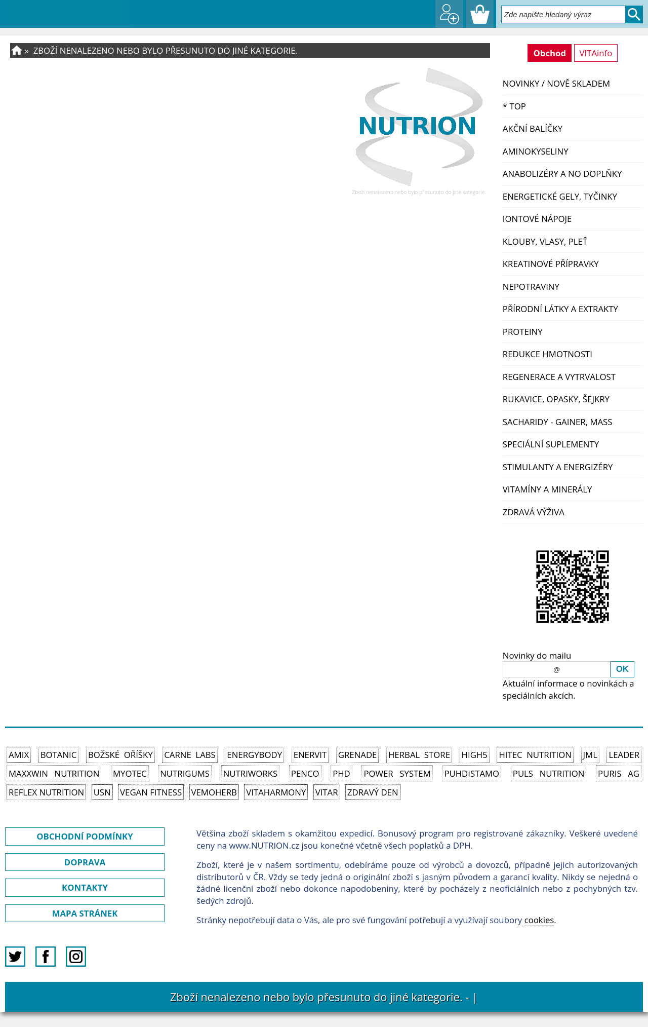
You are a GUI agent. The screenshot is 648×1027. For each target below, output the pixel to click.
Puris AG (618, 773)
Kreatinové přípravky (551, 264)
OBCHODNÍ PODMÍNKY (84, 836)
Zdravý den (372, 792)
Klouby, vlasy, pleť (545, 241)
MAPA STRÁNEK (85, 913)
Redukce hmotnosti (547, 354)
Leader (624, 754)
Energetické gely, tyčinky (560, 196)
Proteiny (523, 331)
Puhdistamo (471, 773)
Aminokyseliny (536, 151)
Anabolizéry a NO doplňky (562, 173)
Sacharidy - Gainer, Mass (558, 422)
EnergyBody (254, 754)
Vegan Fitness (151, 792)
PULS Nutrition (549, 773)
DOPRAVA (84, 862)
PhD (341, 773)
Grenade (357, 754)
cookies (539, 920)
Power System (396, 773)
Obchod (549, 53)
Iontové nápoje (537, 218)
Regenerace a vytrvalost (559, 377)
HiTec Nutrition (535, 754)
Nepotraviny (531, 286)
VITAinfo (596, 53)
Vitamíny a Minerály (547, 489)
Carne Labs (189, 754)
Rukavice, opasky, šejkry (556, 399)
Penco (305, 773)
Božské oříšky (120, 754)
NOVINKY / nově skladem (556, 83)
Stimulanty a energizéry (558, 467)
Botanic (58, 754)
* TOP (514, 106)
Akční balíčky (532, 128)
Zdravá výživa (533, 512)
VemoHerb (214, 792)
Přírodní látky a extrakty (560, 309)
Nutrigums (185, 773)
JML (590, 754)
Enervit (310, 754)
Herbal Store (419, 754)
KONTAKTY (85, 887)
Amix (19, 754)
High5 (475, 754)
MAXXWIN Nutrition (54, 773)
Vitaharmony (276, 792)
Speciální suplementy (551, 444)
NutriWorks (250, 773)
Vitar (326, 792)
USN (102, 792)
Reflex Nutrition (46, 792)
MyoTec (130, 773)
